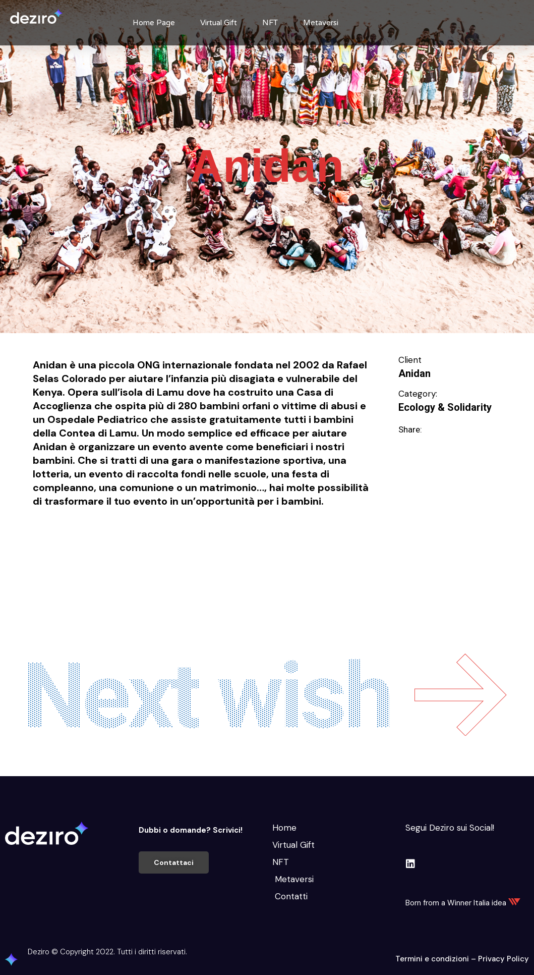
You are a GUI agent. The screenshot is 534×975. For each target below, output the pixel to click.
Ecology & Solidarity (445, 407)
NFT (270, 22)
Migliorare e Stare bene (243, 537)
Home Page (154, 22)
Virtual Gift (218, 22)
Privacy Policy (503, 959)
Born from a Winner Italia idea (462, 903)
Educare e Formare (70, 537)
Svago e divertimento (75, 554)
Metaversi (320, 22)
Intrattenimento (152, 537)
